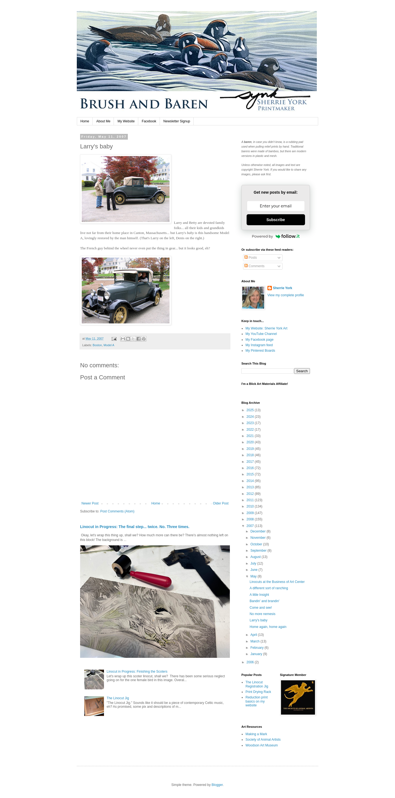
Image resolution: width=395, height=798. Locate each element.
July (253, 563)
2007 (251, 526)
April (254, 635)
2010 (251, 506)
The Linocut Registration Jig (257, 684)
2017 (251, 462)
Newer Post (89, 503)
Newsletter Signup (176, 121)
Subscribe (275, 220)
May (254, 576)
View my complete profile (285, 295)
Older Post (220, 503)
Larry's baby (258, 620)
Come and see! (261, 608)
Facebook (149, 121)
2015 (251, 474)
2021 (251, 436)
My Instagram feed (259, 345)
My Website (125, 121)
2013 (251, 487)
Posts (250, 258)
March (255, 641)
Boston (97, 345)
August (256, 557)
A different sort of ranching (269, 588)
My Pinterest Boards (260, 351)
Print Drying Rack (258, 692)
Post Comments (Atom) (117, 511)
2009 (251, 513)
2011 (251, 500)
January (256, 654)
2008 (251, 519)
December (258, 531)
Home (84, 121)
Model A (108, 345)
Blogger (217, 785)
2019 (251, 449)
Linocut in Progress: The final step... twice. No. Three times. (134, 527)
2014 (251, 481)
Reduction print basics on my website (257, 701)
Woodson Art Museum (262, 745)
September (258, 550)
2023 (251, 423)
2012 (251, 494)
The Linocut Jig (118, 698)
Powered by (276, 236)
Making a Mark (256, 734)
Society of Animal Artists (263, 739)
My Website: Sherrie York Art (266, 328)
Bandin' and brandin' (265, 601)
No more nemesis (262, 614)
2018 (251, 455)
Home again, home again (268, 627)
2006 (251, 662)
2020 (251, 442)
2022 (251, 430)
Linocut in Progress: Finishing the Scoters (137, 671)
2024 (251, 417)
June (254, 570)
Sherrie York (282, 288)
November (258, 538)
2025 (251, 410)
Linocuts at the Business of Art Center (277, 582)
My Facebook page (259, 340)
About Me (103, 121)
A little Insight (259, 595)
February (257, 648)
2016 (251, 468)
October (256, 544)
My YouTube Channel (261, 334)
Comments (254, 266)
